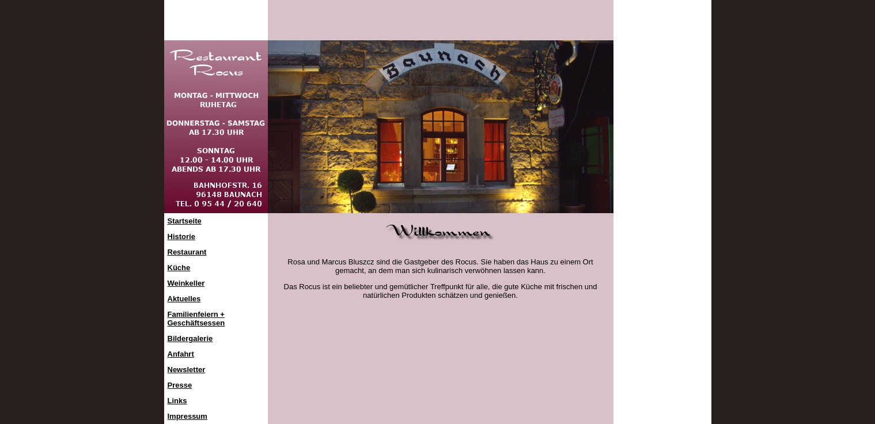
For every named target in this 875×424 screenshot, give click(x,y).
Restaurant (187, 252)
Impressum (187, 416)
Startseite (185, 221)
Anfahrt (181, 354)
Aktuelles (184, 298)
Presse (180, 385)
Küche (179, 267)
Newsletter (187, 369)
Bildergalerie (190, 338)
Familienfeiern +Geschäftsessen (196, 318)
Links (177, 400)
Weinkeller (186, 283)
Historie (181, 236)
